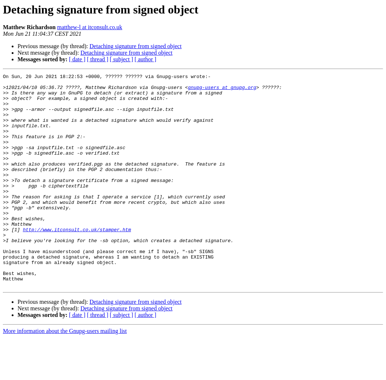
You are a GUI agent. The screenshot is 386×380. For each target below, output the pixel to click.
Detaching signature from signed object (135, 46)
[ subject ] (121, 59)
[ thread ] (97, 59)
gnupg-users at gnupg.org (222, 90)
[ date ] (77, 59)
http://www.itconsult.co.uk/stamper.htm (77, 261)
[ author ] (146, 59)
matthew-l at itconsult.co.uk (89, 27)
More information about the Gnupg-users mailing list (65, 374)
